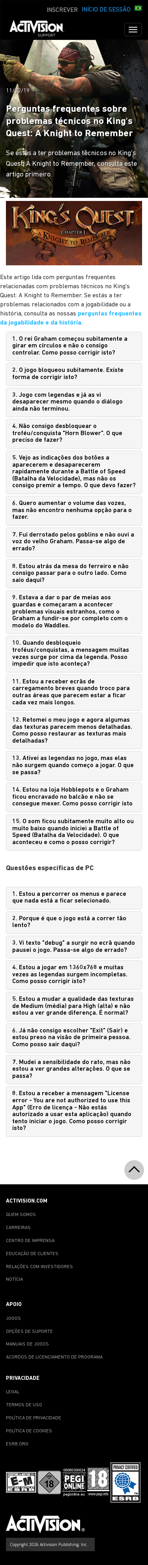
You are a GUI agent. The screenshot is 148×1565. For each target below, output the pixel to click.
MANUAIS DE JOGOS (27, 1344)
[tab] (74, 346)
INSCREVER (62, 10)
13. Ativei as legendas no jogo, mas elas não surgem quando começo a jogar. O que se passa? (73, 765)
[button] (138, 9)
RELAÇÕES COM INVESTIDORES (39, 1267)
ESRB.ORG (17, 1444)
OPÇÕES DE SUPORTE (29, 1331)
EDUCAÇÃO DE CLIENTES (32, 1254)
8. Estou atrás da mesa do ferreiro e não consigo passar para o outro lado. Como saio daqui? (70, 573)
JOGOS (13, 1318)
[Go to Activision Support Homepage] (40, 29)
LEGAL (12, 1392)
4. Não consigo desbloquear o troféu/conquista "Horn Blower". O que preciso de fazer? (67, 433)
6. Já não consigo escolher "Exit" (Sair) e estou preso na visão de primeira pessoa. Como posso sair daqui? (71, 1038)
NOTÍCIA (14, 1279)
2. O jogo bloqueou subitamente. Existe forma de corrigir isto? (68, 374)
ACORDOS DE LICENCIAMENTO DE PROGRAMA (54, 1357)
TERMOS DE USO (24, 1405)
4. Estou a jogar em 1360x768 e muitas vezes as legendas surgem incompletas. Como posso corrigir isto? (69, 975)
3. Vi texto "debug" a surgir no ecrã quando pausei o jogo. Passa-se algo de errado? (73, 946)
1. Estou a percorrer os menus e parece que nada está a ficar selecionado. (69, 897)
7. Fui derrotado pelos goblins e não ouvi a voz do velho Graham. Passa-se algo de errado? (73, 542)
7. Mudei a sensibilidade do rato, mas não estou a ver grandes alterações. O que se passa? (71, 1069)
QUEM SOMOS (21, 1214)
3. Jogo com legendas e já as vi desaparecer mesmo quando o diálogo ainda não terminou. (67, 402)
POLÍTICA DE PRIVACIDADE (33, 1418)
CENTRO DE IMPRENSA (30, 1240)
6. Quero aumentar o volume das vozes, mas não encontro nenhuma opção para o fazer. (72, 510)
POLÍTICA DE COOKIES (29, 1431)
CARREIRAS (18, 1227)
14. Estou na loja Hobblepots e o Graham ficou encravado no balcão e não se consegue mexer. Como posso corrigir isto (72, 797)
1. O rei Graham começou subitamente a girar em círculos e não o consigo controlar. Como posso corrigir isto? (69, 346)
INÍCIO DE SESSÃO (106, 10)
